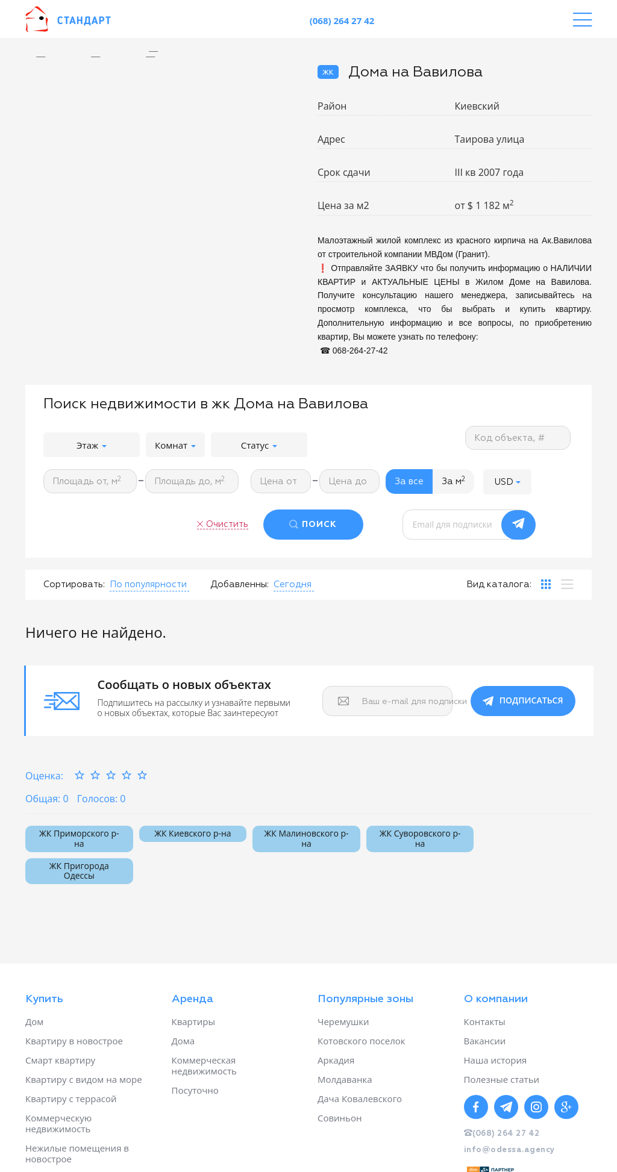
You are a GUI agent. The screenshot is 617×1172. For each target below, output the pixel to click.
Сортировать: (74, 584)
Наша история (495, 1060)
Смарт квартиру (60, 1060)
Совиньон (340, 1118)
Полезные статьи (502, 1079)
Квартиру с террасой (70, 1099)
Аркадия (336, 1060)
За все (409, 481)
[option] (162, 51)
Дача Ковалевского (360, 1099)
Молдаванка (345, 1079)
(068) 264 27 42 (342, 20)
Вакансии (485, 1041)
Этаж (92, 445)
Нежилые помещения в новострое (77, 1153)
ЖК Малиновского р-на (306, 838)
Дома (183, 1041)
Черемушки (343, 1021)
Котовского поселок (362, 1041)
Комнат (175, 445)
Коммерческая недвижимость (204, 1065)
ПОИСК (319, 524)
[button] (507, 481)
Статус (259, 445)
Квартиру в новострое (74, 1041)
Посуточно (195, 1090)
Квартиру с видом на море (83, 1079)
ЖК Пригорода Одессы (79, 871)
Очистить (227, 524)
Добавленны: (239, 584)
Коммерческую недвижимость (58, 1123)
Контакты (485, 1021)
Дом (34, 1021)
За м (453, 481)
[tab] (546, 584)
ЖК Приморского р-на (79, 838)
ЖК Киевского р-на (192, 833)
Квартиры (194, 1021)
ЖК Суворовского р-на (420, 838)
